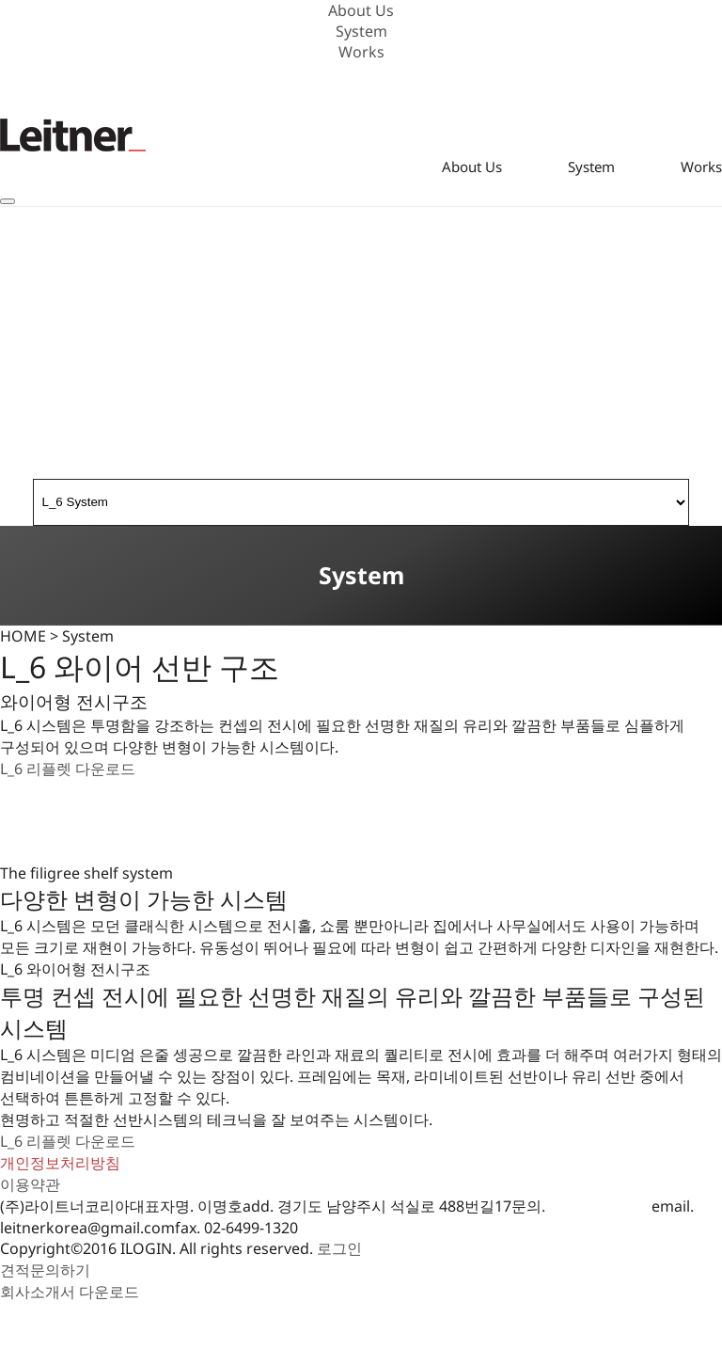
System (361, 31)
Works (361, 51)
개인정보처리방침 (60, 1162)
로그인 (339, 1248)
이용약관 (30, 1184)
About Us (361, 10)
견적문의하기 (45, 1270)
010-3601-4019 (600, 1206)
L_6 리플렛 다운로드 (67, 768)
